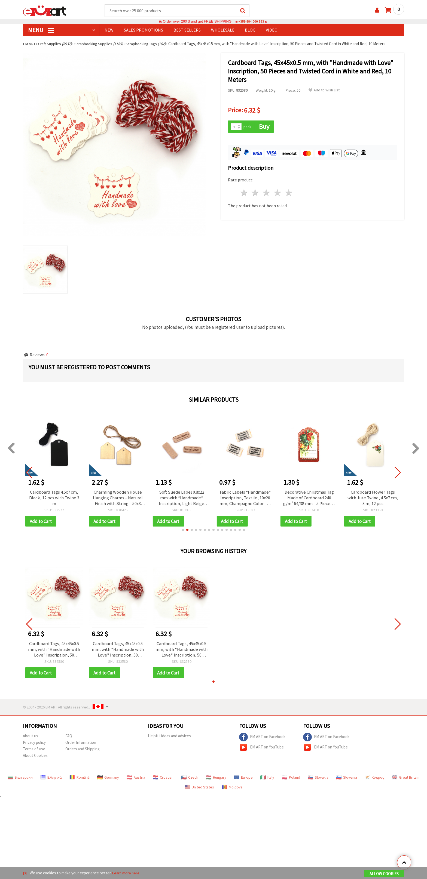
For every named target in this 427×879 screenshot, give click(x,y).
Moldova (232, 790)
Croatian (163, 780)
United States (199, 790)
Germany (108, 780)
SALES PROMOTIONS (143, 30)
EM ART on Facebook (262, 739)
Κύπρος (374, 780)
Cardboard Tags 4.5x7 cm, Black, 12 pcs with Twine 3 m (54, 498)
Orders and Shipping (82, 751)
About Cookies (35, 758)
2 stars (255, 192)
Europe (243, 780)
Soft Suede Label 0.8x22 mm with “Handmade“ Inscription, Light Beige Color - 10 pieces (181, 498)
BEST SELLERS (187, 30)
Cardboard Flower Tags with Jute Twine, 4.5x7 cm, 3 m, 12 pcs (373, 498)
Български (20, 780)
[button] (183, 531)
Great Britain (405, 780)
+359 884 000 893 (251, 22)
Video (271, 30)
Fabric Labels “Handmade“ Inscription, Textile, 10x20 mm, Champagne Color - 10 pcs (245, 498)
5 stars (288, 192)
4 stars (277, 192)
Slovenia (346, 780)
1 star (244, 192)
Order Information (80, 745)
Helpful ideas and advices (169, 738)
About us (30, 738)
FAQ (68, 738)
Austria (136, 780)
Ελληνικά (51, 780)
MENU (41, 30)
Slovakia (318, 780)
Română (79, 780)
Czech (189, 780)
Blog (250, 30)
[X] (25, 873)
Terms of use (34, 751)
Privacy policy (34, 745)
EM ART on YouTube (261, 750)
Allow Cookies (384, 874)
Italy (267, 780)
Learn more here (126, 873)
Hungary (216, 780)
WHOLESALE (222, 30)
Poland (291, 780)
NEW (109, 30)
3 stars (266, 192)
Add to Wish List (324, 90)
